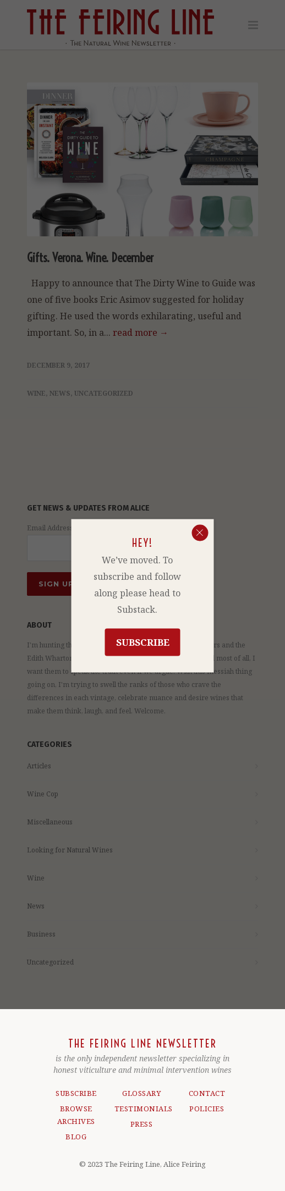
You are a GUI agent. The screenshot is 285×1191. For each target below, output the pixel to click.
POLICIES (206, 1109)
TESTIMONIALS (141, 1109)
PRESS (141, 1124)
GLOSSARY (141, 1093)
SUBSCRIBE (76, 1093)
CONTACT (207, 1093)
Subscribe (142, 641)
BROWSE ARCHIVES (76, 1115)
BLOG (75, 1137)
